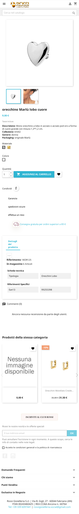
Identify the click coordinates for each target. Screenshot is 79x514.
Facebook (5, 456)
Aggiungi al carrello (34, 174)
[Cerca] (39, 13)
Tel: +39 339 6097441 (19, 507)
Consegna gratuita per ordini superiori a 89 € (43, 224)
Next (76, 375)
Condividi (16, 188)
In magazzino (14, 263)
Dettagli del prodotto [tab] (13, 244)
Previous (3, 375)
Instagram (13, 456)
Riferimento (14, 259)
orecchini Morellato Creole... (59, 390)
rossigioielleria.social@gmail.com (52, 507)
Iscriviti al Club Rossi (39, 417)
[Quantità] (5, 174)
